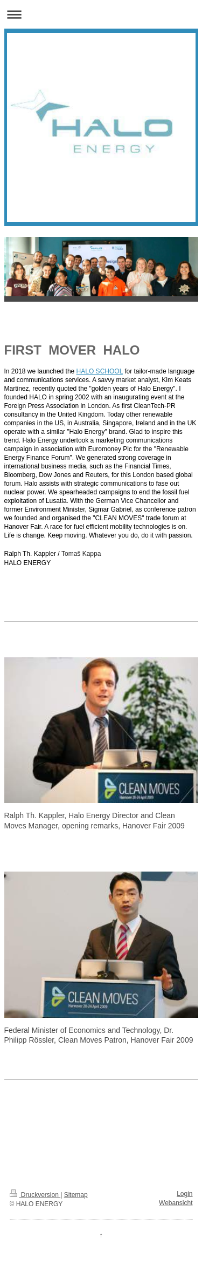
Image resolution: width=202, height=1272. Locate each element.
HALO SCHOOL (99, 371)
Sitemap (76, 1195)
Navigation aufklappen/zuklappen (101, 14)
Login (184, 1194)
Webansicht (175, 1203)
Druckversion (35, 1195)
